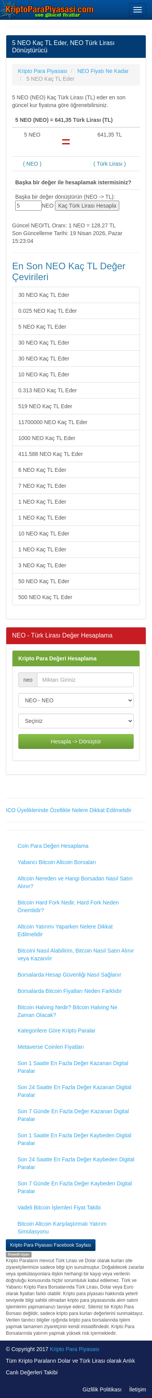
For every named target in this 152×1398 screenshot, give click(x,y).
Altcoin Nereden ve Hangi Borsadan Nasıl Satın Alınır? (75, 882)
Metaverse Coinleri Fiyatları (51, 1047)
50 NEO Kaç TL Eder (43, 581)
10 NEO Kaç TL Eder (43, 374)
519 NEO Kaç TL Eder (45, 406)
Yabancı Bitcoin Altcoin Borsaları (57, 862)
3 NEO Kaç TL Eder (42, 565)
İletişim (137, 1389)
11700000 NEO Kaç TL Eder (52, 422)
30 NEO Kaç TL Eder (43, 295)
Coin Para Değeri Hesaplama (53, 846)
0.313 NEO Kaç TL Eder (47, 390)
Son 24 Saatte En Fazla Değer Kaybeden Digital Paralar (76, 1163)
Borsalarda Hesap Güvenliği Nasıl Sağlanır (69, 975)
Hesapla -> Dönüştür (76, 741)
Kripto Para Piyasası (74, 1349)
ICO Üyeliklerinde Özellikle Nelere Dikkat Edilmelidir (68, 810)
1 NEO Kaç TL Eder (42, 502)
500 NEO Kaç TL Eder (45, 597)
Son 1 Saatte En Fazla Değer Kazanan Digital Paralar (73, 1067)
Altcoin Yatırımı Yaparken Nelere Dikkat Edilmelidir (65, 930)
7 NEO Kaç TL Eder (42, 486)
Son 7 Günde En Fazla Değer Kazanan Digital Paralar (73, 1115)
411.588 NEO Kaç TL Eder (50, 454)
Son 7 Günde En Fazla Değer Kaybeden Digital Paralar (75, 1187)
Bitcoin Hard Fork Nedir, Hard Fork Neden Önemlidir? (68, 906)
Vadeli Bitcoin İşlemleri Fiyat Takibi (59, 1207)
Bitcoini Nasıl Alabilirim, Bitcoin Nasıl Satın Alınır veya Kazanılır (76, 954)
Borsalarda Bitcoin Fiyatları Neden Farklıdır (70, 991)
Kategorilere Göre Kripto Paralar (56, 1030)
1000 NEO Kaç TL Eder (46, 438)
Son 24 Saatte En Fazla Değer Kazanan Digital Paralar (74, 1091)
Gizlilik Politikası (102, 1389)
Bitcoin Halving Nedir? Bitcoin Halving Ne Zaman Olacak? (67, 1011)
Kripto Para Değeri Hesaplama (57, 658)
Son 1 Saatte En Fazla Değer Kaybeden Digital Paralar (74, 1139)
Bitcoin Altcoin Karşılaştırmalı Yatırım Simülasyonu (62, 1228)
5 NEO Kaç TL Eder (42, 327)
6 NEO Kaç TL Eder (42, 470)
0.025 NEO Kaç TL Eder (47, 311)
